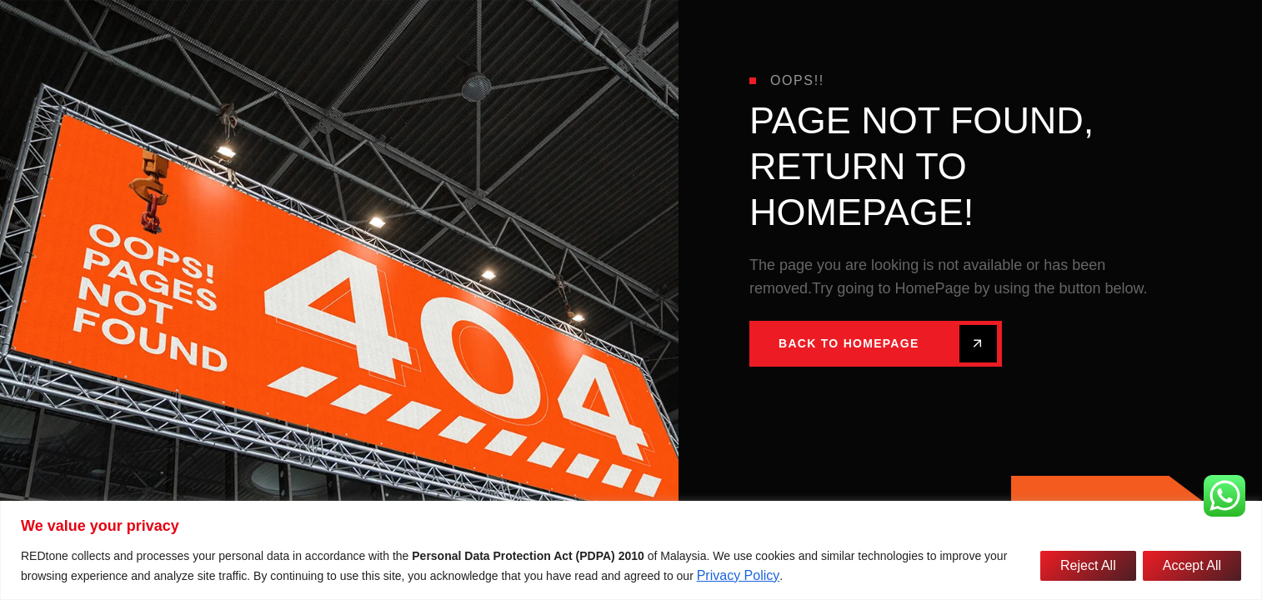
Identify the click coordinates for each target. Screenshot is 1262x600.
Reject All (1088, 565)
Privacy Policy (738, 575)
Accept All (1192, 565)
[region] (631, 550)
